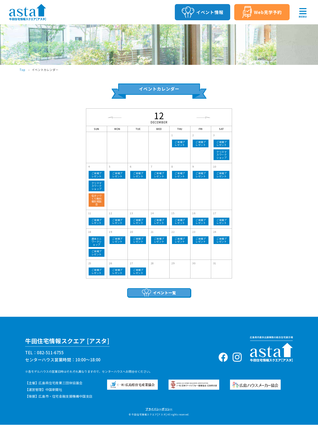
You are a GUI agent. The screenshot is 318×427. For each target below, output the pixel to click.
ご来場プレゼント (180, 143)
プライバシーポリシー (158, 411)
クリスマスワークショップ (221, 154)
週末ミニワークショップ (96, 241)
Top (22, 70)
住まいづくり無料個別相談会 (96, 200)
